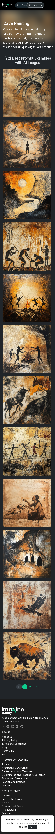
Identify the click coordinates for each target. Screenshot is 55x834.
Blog (4, 747)
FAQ (4, 754)
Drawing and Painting (13, 806)
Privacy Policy (10, 740)
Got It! (32, 827)
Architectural (9, 809)
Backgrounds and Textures (17, 771)
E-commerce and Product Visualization (23, 774)
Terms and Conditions (14, 743)
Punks (5, 802)
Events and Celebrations (15, 778)
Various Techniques (13, 799)
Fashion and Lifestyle (13, 781)
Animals (6, 764)
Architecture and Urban (15, 767)
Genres (6, 795)
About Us (7, 736)
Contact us (8, 750)
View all (6, 785)
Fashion (6, 813)
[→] (36, 686)
